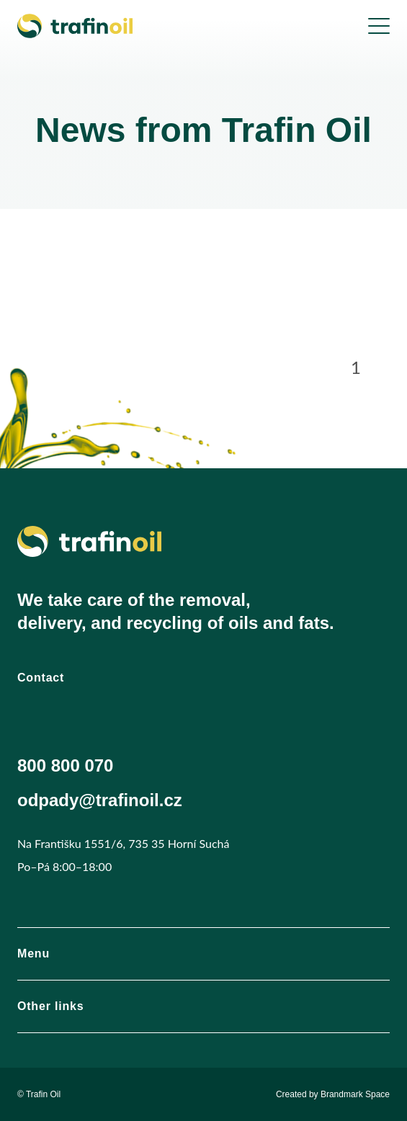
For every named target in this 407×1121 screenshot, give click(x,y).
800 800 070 (65, 765)
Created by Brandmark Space (333, 1094)
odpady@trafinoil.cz (99, 800)
